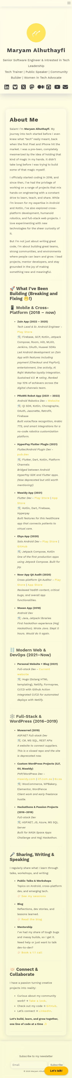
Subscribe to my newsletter (36, 1056)
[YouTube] (57, 87)
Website (54, 400)
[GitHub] (49, 87)
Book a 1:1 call (32, 952)
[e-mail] (65, 87)
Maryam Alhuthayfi (36, 50)
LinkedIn (45, 1010)
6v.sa (58, 778)
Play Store (24, 331)
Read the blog (32, 919)
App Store (35, 584)
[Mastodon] (32, 87)
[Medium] (40, 87)
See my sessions (34, 896)
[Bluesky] (15, 87)
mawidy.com (26, 778)
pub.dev (23, 454)
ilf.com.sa (45, 778)
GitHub (22, 546)
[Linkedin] (7, 87)
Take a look (37, 1000)
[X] (23, 87)
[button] (69, 3)
